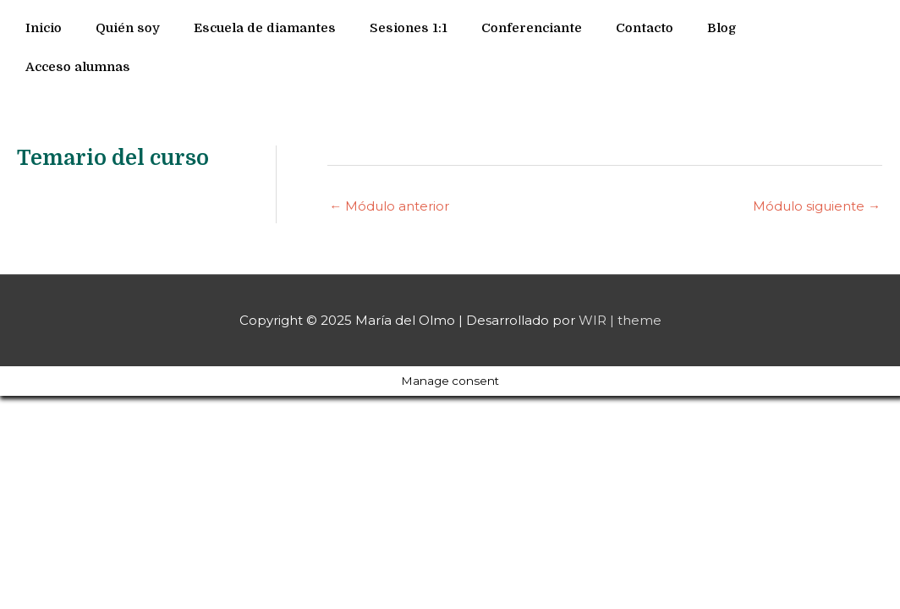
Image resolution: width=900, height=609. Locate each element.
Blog (722, 28)
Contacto (644, 28)
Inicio (43, 28)
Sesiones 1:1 (408, 28)
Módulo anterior (389, 206)
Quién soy (128, 28)
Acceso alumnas (77, 66)
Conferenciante (531, 28)
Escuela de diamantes (265, 28)
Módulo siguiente (817, 206)
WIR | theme (620, 320)
